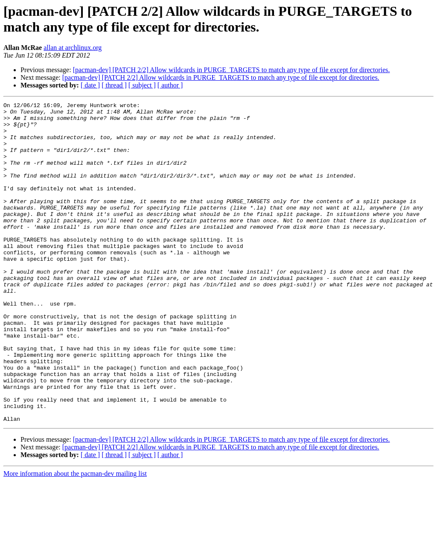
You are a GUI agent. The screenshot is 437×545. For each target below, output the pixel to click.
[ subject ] (142, 85)
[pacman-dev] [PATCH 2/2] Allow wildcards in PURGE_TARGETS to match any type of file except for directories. (231, 69)
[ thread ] (114, 85)
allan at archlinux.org (73, 47)
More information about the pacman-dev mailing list (75, 537)
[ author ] (170, 85)
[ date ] (90, 85)
